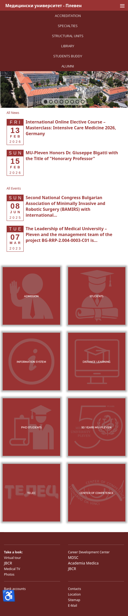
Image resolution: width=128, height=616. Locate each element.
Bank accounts (15, 589)
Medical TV (12, 569)
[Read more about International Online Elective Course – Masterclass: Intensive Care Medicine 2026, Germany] (71, 127)
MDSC (73, 557)
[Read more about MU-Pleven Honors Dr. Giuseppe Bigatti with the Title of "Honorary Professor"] (72, 155)
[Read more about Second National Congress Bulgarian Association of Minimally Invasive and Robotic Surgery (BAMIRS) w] (65, 206)
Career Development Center (89, 552)
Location (74, 594)
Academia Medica (83, 563)
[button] (45, 102)
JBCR (8, 563)
